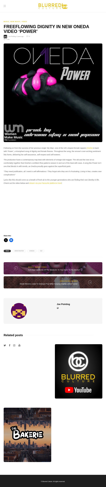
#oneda (31, 251)
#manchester (19, 251)
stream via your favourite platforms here (45, 183)
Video (24, 21)
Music (6, 21)
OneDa (90, 148)
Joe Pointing (12, 36)
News (37, 267)
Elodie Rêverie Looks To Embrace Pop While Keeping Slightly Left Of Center (49, 284)
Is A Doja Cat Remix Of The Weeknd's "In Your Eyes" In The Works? (54, 270)
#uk (41, 251)
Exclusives (65, 281)
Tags (7, 251)
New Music (15, 21)
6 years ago (20, 36)
